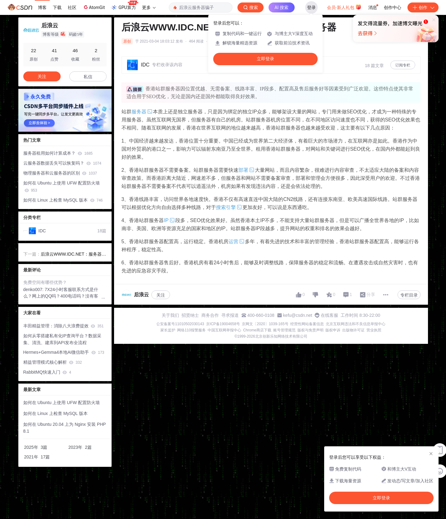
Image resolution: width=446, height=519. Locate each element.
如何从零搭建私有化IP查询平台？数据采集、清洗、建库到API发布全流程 (62, 339)
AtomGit (94, 7)
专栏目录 (409, 295)
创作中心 (392, 7)
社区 (72, 7)
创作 (423, 7)
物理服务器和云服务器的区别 (60, 173)
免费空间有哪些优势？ (45, 282)
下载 (57, 7)
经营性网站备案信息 (307, 324)
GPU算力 (124, 6)
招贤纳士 (190, 315)
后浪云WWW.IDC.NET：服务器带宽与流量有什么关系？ (73, 255)
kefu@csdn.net (297, 315)
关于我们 (170, 315)
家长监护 (167, 330)
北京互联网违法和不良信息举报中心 (355, 324)
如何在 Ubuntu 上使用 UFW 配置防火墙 (61, 186)
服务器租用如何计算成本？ (58, 153)
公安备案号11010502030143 (180, 324)
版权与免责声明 (310, 330)
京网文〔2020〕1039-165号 (265, 324)
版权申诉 (332, 330)
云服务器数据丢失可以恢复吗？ (62, 163)
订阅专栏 (402, 65)
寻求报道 (230, 315)
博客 (42, 7)
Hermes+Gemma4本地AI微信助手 (63, 352)
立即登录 (265, 59)
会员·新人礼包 (344, 7)
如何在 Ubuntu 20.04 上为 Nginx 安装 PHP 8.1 (64, 428)
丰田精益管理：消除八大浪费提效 (63, 325)
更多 (149, 7)
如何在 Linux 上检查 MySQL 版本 (63, 200)
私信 (88, 76)
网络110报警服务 (191, 330)
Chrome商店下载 (257, 330)
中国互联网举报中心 (224, 330)
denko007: (34, 289)
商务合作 (210, 315)
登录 (311, 7)
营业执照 (373, 330)
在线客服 (329, 315)
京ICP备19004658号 (223, 324)
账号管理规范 (284, 330)
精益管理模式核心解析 (52, 362)
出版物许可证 (353, 330)
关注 (160, 295)
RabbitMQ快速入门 (47, 372)
